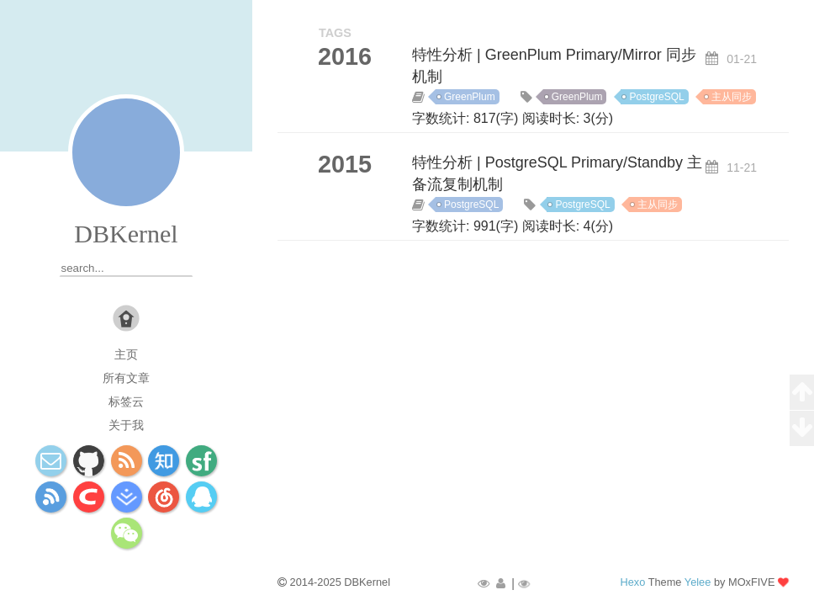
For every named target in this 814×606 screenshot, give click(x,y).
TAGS (335, 33)
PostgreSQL (656, 97)
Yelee (697, 582)
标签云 (126, 401)
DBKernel (125, 233)
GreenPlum (469, 97)
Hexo (632, 582)
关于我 (126, 425)
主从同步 (731, 97)
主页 (126, 354)
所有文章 (126, 378)
